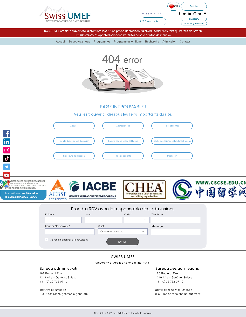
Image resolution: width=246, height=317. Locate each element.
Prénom (49, 214)
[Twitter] (6, 167)
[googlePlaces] (205, 13)
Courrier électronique (57, 226)
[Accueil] (74, 125)
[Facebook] (6, 133)
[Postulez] (194, 6)
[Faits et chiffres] (172, 125)
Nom (88, 214)
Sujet (101, 226)
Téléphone (157, 214)
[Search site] (151, 21)
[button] (79, 41)
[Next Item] (241, 189)
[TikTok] (6, 158)
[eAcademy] (194, 19)
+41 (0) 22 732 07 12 (53, 281)
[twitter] (184, 13)
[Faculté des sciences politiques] (123, 141)
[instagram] (194, 13)
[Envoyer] (122, 241)
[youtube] (200, 13)
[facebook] (179, 13)
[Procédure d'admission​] (74, 155)
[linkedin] (189, 13)
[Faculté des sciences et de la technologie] (172, 141)
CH (176, 6)
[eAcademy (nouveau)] (194, 23)
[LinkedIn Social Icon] (6, 141)
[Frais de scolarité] (123, 155)
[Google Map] (6, 183)
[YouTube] (6, 175)
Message (157, 226)
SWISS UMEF (123, 313)
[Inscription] (172, 155)
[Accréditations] (123, 125)
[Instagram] (6, 150)
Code (127, 214)
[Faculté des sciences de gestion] (74, 141)
